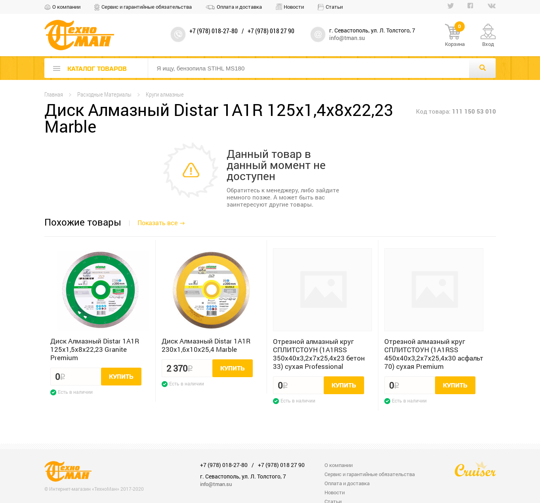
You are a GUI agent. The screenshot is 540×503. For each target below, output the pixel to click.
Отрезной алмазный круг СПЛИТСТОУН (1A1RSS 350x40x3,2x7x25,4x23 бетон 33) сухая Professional (319, 353)
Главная (53, 94)
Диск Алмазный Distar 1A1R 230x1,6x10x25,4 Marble (206, 345)
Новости (294, 6)
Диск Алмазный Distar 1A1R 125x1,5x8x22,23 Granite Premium (94, 349)
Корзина (455, 35)
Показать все (157, 222)
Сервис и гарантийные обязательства (146, 6)
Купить (121, 376)
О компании (66, 6)
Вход (488, 43)
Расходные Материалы (104, 94)
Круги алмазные (165, 94)
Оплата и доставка (239, 6)
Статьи (334, 6)
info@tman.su (347, 38)
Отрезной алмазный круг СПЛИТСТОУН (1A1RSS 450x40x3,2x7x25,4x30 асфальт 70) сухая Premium (433, 353)
